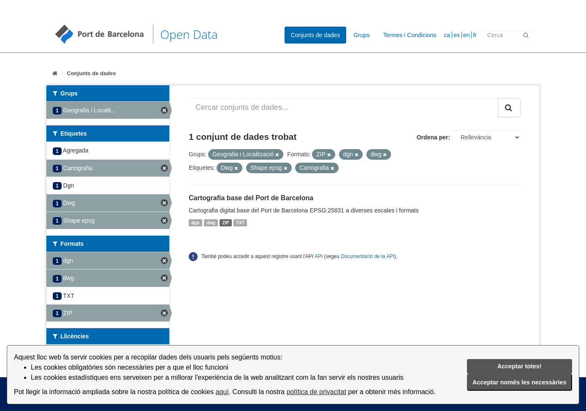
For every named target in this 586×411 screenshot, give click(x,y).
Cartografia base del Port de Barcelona (251, 197)
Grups (361, 35)
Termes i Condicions (410, 35)
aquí (222, 391)
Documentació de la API (367, 256)
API (319, 256)
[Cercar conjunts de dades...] (343, 107)
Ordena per (432, 137)
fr (475, 35)
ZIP (225, 222)
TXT (240, 222)
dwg (210, 222)
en (466, 35)
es (456, 35)
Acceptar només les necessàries (519, 382)
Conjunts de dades (315, 35)
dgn (195, 222)
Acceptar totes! (519, 366)
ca (447, 35)
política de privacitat (316, 391)
